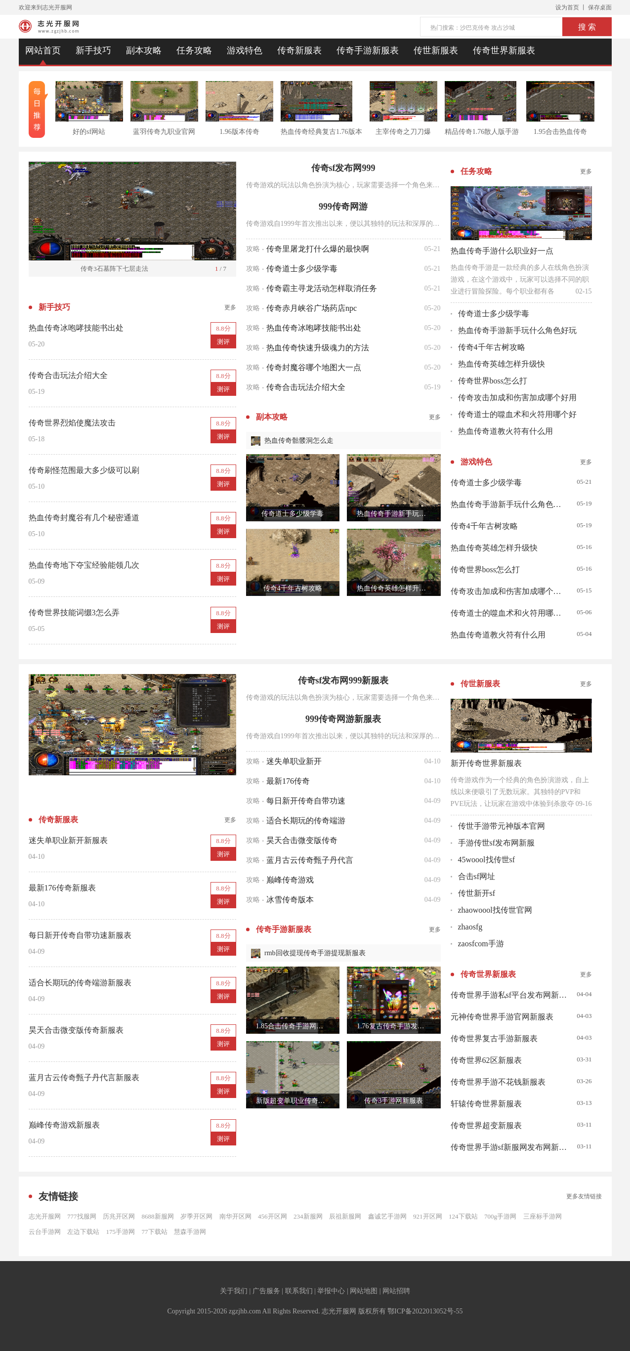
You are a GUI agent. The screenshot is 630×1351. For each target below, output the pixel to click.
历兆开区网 (119, 1216)
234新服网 (308, 1216)
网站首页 (43, 50)
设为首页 (567, 7)
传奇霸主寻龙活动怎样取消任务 (321, 288)
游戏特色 (244, 50)
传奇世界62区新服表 (486, 1060)
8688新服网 (158, 1216)
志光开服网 (45, 1216)
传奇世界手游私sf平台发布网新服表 (509, 995)
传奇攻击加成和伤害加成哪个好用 (517, 397)
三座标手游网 (542, 1216)
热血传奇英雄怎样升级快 (501, 364)
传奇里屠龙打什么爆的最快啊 (317, 249)
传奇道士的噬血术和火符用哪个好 (517, 414)
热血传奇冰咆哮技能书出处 (313, 328)
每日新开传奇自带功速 (305, 801)
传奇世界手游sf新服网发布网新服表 (509, 1147)
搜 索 (587, 27)
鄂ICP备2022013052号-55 (424, 1311)
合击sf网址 (477, 876)
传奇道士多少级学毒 (301, 268)
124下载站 (463, 1216)
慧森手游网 (190, 1231)
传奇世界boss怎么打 (492, 381)
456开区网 (272, 1216)
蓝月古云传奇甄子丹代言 (309, 860)
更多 (230, 307)
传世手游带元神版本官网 (501, 826)
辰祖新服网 (345, 1216)
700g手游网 (500, 1216)
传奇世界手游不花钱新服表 (498, 1082)
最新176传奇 (288, 781)
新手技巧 (93, 50)
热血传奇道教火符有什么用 (505, 431)
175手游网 (120, 1231)
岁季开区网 (196, 1216)
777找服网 (81, 1216)
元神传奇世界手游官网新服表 (502, 1017)
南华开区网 (235, 1216)
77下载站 (155, 1231)
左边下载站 (83, 1231)
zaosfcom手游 (481, 943)
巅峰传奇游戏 (290, 880)
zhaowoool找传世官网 (495, 910)
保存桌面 (600, 7)
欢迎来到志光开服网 (45, 7)
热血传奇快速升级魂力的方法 (317, 347)
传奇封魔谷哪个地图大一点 (313, 367)
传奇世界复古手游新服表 (494, 1038)
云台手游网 (45, 1231)
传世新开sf (477, 893)
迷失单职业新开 (294, 761)
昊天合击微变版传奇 (301, 840)
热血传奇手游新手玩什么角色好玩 (517, 330)
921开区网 (427, 1216)
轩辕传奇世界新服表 (486, 1103)
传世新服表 (436, 50)
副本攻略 (144, 50)
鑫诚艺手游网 (387, 1216)
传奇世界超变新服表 (486, 1125)
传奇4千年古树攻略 (491, 347)
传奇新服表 (299, 50)
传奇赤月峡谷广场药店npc (311, 308)
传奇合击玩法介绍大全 (305, 387)
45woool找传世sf (486, 859)
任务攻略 (194, 50)
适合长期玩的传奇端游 (305, 820)
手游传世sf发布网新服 (496, 843)
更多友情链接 (584, 1196)
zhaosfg (470, 927)
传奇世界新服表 (504, 50)
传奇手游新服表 (367, 50)
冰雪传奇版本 (290, 899)
